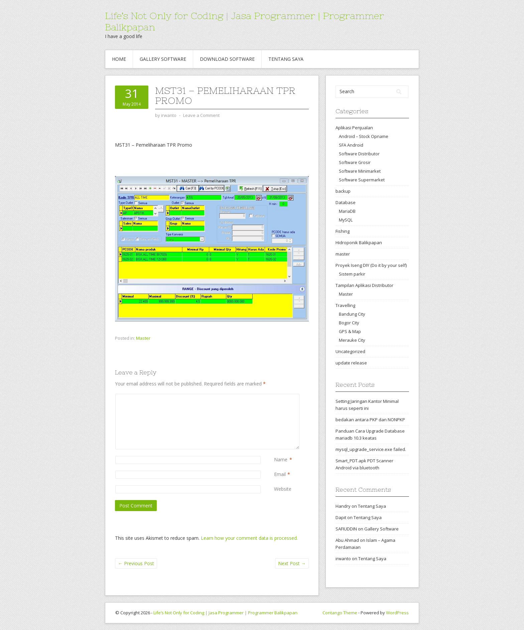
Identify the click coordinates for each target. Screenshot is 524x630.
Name (280, 459)
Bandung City (352, 314)
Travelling (345, 305)
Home (119, 59)
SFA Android (351, 145)
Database (346, 202)
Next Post (292, 563)
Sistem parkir (352, 274)
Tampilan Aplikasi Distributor (364, 285)
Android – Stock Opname (363, 136)
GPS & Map (350, 331)
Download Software (227, 59)
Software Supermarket (362, 180)
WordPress (397, 613)
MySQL (346, 220)
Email (280, 474)
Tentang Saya (285, 59)
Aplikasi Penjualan (354, 128)
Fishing (343, 231)
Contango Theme (339, 613)
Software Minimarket (360, 171)
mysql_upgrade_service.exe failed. (371, 449)
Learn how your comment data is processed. (249, 538)
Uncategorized (350, 351)
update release (351, 363)
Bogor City (349, 323)
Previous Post (136, 563)
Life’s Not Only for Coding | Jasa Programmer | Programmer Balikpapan (225, 613)
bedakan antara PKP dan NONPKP (370, 420)
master (343, 254)
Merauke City (352, 340)
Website (282, 489)
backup (343, 191)
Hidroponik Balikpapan (359, 243)
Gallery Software (163, 59)
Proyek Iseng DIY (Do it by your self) (371, 265)
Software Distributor (359, 154)
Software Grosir (355, 162)
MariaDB (347, 211)
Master (143, 338)
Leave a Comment (201, 115)
